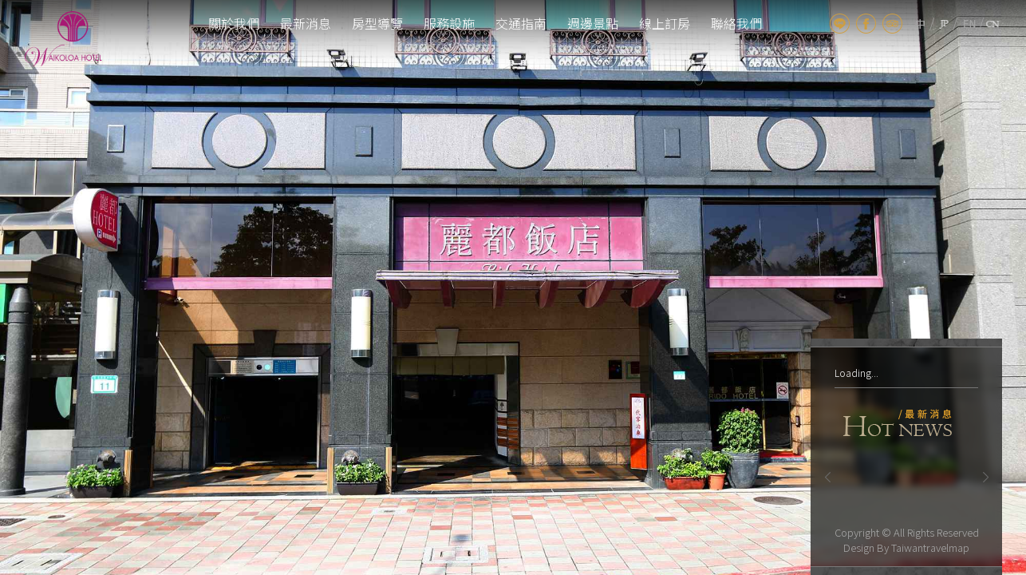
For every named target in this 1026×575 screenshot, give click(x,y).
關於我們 (233, 23)
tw (920, 23)
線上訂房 (664, 23)
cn (993, 23)
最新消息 (305, 23)
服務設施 (449, 23)
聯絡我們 (736, 23)
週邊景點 (592, 23)
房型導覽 (377, 23)
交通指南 (521, 23)
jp (943, 23)
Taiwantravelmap (930, 547)
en (970, 23)
